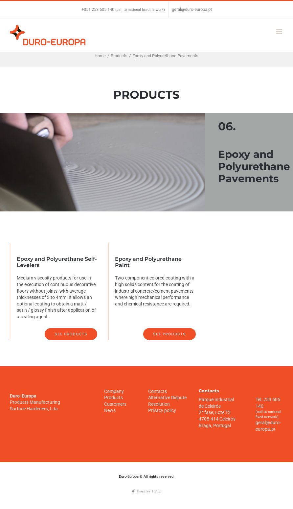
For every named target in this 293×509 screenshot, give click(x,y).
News (110, 410)
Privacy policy (162, 410)
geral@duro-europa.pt (192, 9)
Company (114, 391)
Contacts (157, 391)
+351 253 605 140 (97, 9)
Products (113, 397)
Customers (115, 404)
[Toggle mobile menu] (279, 31)
